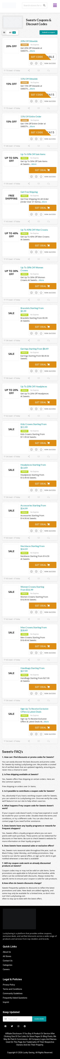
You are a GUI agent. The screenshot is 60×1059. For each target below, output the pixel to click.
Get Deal (42, 170)
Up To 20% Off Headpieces (34, 386)
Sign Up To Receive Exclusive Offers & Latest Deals (34, 710)
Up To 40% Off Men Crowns (34, 229)
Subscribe (39, 1019)
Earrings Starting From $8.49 (34, 348)
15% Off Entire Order (31, 116)
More (32, 51)
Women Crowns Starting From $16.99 (32, 588)
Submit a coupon (48, 32)
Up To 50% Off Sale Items (33, 154)
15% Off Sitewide (29, 78)
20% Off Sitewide (29, 41)
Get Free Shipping (29, 191)
